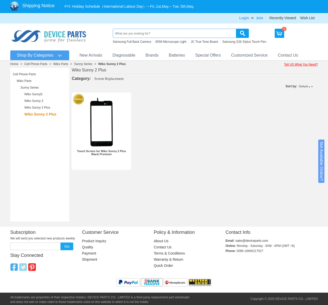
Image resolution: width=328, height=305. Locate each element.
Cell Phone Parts (35, 64)
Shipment (89, 259)
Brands (152, 55)
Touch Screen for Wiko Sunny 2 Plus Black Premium (101, 153)
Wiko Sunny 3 (33, 101)
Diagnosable (123, 55)
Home (14, 64)
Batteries (177, 55)
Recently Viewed (282, 18)
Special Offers (208, 55)
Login (244, 18)
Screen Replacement (109, 79)
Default (303, 86)
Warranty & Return (168, 259)
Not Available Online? (321, 161)
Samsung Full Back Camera (132, 42)
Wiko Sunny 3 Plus (37, 107)
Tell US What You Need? (301, 64)
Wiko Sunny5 (33, 94)
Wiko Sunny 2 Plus (112, 64)
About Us (161, 241)
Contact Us (288, 55)
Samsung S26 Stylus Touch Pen (244, 42)
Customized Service (249, 55)
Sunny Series (83, 64)
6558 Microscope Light (170, 42)
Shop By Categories (35, 55)
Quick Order (163, 266)
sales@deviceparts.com (251, 241)
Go (66, 246)
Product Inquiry (94, 241)
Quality (87, 247)
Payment (89, 253)
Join (259, 18)
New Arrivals (90, 55)
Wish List (307, 18)
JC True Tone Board (204, 42)
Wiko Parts (60, 64)
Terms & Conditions (169, 253)
